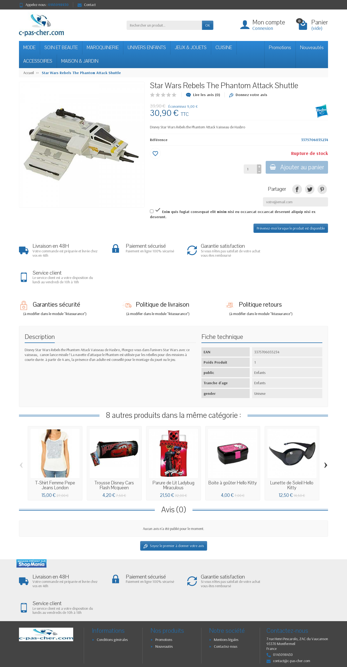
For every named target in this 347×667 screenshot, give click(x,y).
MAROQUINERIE (103, 48)
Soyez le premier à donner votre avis (173, 519)
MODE (29, 48)
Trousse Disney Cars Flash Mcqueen (114, 459)
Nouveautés (312, 48)
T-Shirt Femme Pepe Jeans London (55, 459)
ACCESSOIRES (37, 61)
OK (207, 25)
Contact (87, 4)
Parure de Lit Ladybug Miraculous (173, 459)
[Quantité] (249, 169)
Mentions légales (226, 587)
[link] (297, 189)
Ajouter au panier (296, 167)
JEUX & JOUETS (191, 48)
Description (40, 310)
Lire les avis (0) (203, 94)
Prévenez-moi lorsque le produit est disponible (291, 228)
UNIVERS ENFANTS (147, 48)
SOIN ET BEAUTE (61, 48)
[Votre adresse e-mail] (162, 628)
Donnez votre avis (248, 94)
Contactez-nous (225, 594)
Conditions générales (112, 587)
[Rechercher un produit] (164, 25)
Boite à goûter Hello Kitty (232, 456)
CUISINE (224, 48)
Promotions (280, 48)
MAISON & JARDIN (79, 61)
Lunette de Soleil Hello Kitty (291, 459)
